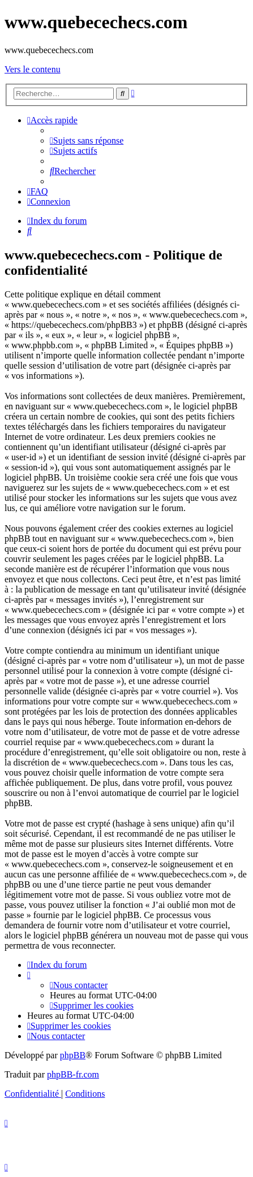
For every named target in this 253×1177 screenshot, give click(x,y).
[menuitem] (86, 140)
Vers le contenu (33, 69)
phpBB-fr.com (73, 1074)
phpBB (72, 1055)
